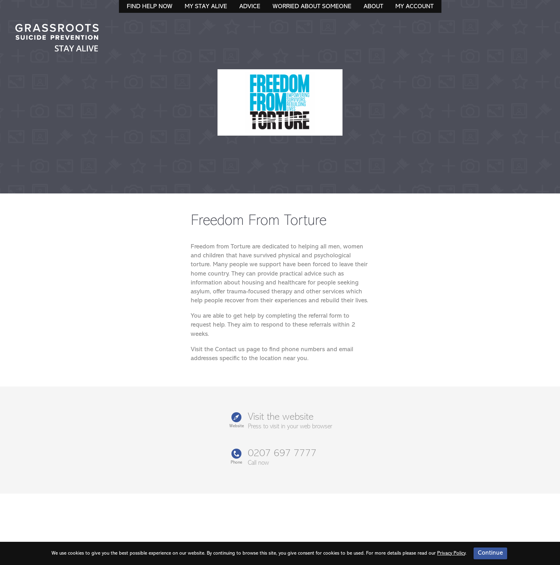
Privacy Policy (451, 553)
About (373, 6)
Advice (249, 6)
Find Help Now (149, 6)
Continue (490, 553)
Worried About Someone (311, 6)
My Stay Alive (206, 6)
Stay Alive (57, 38)
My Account (414, 6)
